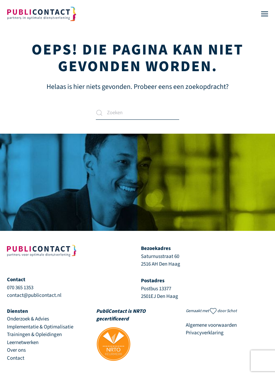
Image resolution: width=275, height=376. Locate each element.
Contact (15, 358)
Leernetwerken (23, 342)
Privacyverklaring (205, 332)
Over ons (16, 350)
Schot (232, 311)
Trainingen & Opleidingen (34, 334)
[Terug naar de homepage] (41, 14)
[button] (264, 14)
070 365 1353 (20, 287)
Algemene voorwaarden (211, 325)
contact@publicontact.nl (34, 295)
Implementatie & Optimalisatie (40, 327)
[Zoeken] (137, 113)
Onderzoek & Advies (28, 319)
